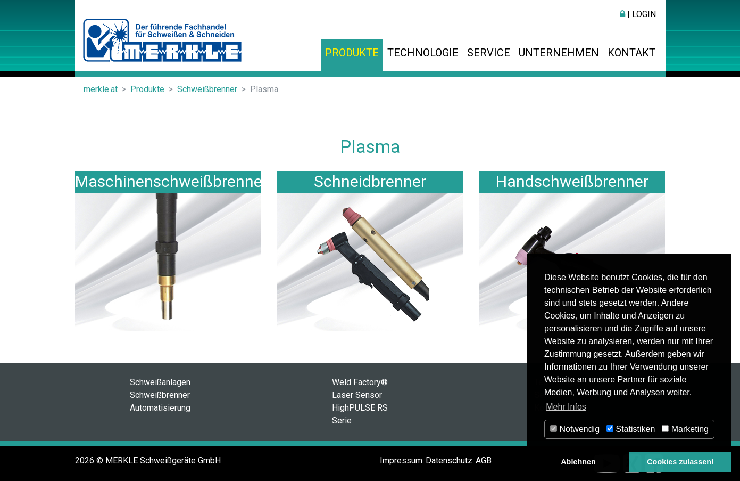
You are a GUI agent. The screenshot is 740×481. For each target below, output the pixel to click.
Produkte (352, 52)
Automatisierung (160, 408)
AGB (484, 460)
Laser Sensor (357, 395)
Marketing (685, 429)
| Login (638, 14)
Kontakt (631, 52)
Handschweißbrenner (572, 181)
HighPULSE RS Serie (360, 414)
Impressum (401, 460)
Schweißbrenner (160, 395)
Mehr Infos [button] (566, 406)
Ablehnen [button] (578, 462)
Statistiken (630, 429)
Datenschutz (449, 460)
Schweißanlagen (160, 382)
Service (488, 52)
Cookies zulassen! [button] (680, 462)
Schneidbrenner (370, 181)
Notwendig (575, 429)
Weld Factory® (360, 382)
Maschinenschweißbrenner (171, 181)
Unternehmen (559, 52)
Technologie (423, 52)
